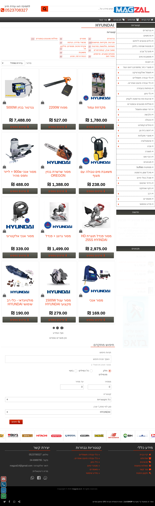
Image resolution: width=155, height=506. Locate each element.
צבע (134, 146)
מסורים (83, 39)
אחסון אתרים (97, 502)
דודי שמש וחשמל (134, 109)
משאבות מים (145, 56)
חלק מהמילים (105, 372)
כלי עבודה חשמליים (134, 78)
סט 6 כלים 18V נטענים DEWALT (131, 271)
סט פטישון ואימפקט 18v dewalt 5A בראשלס (131, 262)
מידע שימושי (134, 204)
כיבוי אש (147, 156)
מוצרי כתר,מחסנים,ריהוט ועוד (134, 67)
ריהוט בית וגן (134, 130)
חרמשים (147, 35)
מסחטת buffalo (144, 167)
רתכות (148, 62)
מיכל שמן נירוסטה (142, 172)
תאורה (148, 151)
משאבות (82, 52)
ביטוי (73, 370)
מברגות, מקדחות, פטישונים (103, 42)
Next (135, 252)
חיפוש (16, 422)
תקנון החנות (143, 473)
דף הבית (145, 454)
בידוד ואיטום (134, 183)
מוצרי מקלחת (134, 135)
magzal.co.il (77, 489)
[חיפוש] (44, 9)
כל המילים (86, 370)
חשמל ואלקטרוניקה (134, 72)
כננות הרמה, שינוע (78, 56)
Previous (135, 294)
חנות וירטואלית (117, 502)
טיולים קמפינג (134, 125)
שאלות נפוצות (142, 465)
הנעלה (134, 120)
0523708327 (14, 10)
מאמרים (134, 199)
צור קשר (145, 469)
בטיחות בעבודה (144, 88)
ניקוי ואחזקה (145, 188)
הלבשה (134, 114)
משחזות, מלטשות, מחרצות (103, 46)
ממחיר (108, 381)
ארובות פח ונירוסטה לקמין (138, 99)
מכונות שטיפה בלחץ (141, 46)
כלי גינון (134, 93)
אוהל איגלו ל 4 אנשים (135, 288)
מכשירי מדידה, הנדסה (76, 42)
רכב (134, 193)
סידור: (28, 63)
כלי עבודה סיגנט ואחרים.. (134, 83)
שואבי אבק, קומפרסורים (104, 50)
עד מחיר (79, 381)
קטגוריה (107, 394)
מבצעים (147, 162)
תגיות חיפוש (105, 352)
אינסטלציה (134, 141)
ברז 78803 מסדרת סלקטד (133, 253)
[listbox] (77, 435)
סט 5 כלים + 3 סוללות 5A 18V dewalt (131, 280)
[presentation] (153, 435)
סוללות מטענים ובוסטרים (139, 104)
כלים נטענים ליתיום (142, 41)
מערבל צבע (145, 51)
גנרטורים (147, 30)
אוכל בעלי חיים (134, 178)
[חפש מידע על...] (77, 9)
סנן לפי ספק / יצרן (102, 406)
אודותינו (145, 458)
